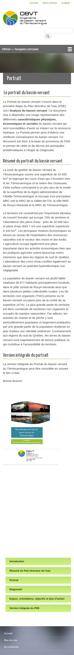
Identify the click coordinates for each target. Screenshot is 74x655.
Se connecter (11, 647)
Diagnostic (15, 589)
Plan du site (10, 640)
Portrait (13, 580)
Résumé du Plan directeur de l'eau (30, 570)
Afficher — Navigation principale (20, 49)
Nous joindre (50, 2)
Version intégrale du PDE (24, 608)
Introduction (16, 561)
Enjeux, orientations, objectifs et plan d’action (37, 598)
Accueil (34, 2)
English (66, 2)
